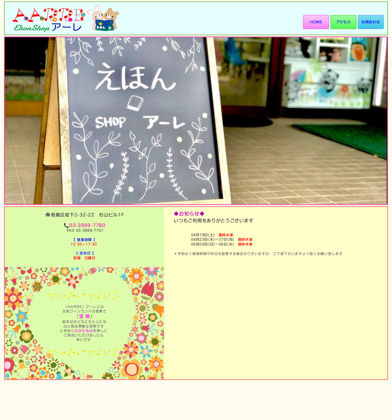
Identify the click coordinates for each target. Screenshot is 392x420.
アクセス (343, 21)
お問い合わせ (372, 386)
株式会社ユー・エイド (363, 404)
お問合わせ (371, 21)
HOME (316, 21)
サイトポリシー (371, 394)
